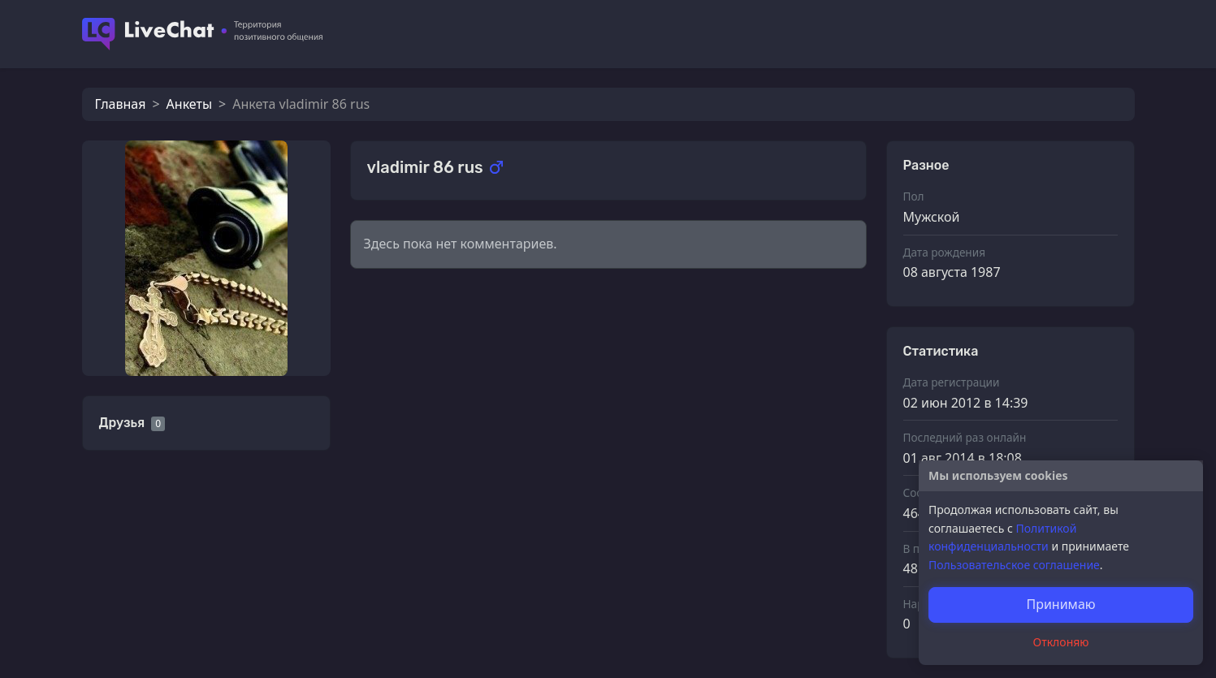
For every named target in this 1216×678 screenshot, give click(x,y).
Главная (120, 104)
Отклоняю (1061, 642)
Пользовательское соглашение (1014, 564)
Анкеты (189, 104)
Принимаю (1060, 604)
